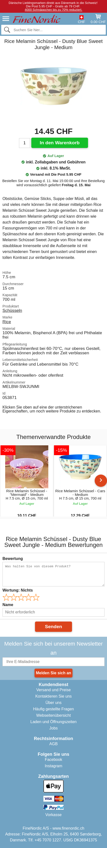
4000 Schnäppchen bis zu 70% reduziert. (53, 10)
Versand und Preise (53, 690)
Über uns (54, 703)
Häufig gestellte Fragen (53, 709)
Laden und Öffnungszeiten (53, 722)
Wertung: (17, 590)
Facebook (53, 759)
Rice (6, 321)
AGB (53, 744)
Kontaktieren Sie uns (53, 696)
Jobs (53, 728)
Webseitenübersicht (53, 715)
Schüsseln (12, 310)
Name (7, 605)
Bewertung (12, 558)
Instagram (53, 766)
